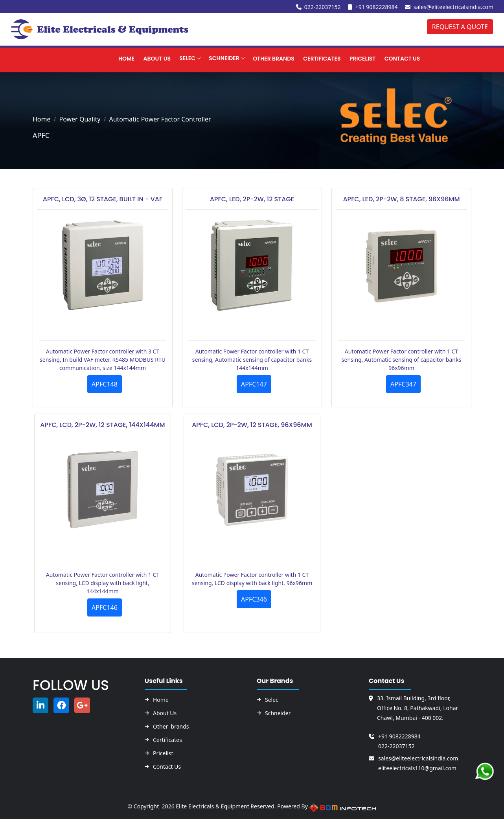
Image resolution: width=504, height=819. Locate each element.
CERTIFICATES (313, 58)
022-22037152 (322, 7)
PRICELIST (355, 58)
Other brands (171, 726)
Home (110, 58)
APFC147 (254, 384)
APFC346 (254, 599)
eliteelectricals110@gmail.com (417, 768)
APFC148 (105, 384)
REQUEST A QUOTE (460, 26)
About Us (142, 58)
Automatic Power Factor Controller (160, 119)
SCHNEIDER (212, 58)
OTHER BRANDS (263, 58)
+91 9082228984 (376, 7)
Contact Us (167, 766)
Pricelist (163, 753)
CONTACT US (396, 58)
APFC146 (105, 607)
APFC (41, 135)
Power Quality (79, 119)
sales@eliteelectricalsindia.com (453, 7)
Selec (174, 58)
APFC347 (403, 384)
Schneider (278, 713)
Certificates (167, 740)
